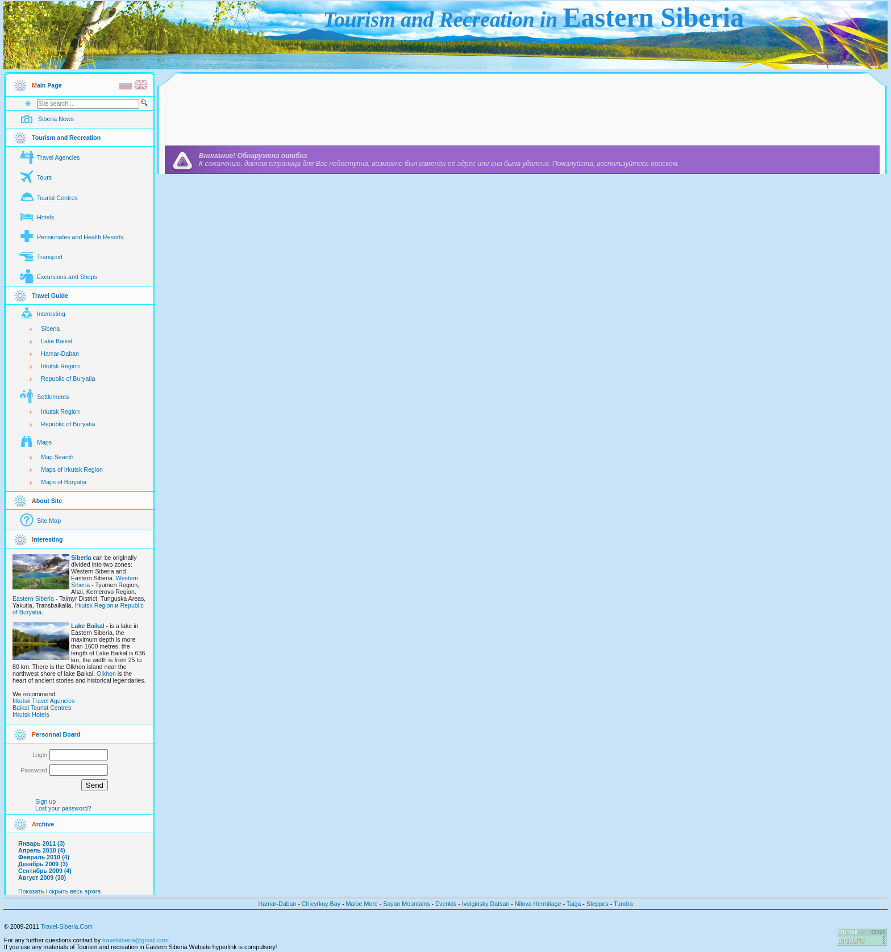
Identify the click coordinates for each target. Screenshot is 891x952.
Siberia (50, 328)
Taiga (574, 903)
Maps (44, 442)
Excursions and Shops (67, 276)
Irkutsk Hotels (31, 714)
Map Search (57, 457)
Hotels (45, 217)
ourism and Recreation (66, 137)
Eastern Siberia (33, 598)
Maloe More (361, 903)
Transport (50, 256)
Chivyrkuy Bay (322, 903)
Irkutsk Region (60, 366)
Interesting (51, 313)
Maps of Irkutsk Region (72, 469)
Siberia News (56, 118)
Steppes (597, 903)
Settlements (53, 396)
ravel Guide (50, 295)
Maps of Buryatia (63, 482)
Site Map (49, 520)
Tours (44, 177)
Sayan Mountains (406, 903)
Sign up (45, 801)
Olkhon (106, 673)
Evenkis (445, 903)
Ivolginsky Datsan (486, 903)
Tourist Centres (57, 197)
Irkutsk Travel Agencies (44, 700)
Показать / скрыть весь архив (59, 891)
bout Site (47, 500)
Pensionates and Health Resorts (80, 237)
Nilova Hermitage (538, 903)
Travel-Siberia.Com (67, 926)
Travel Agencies (58, 157)
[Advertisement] (522, 112)
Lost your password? (63, 808)
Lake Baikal (56, 341)
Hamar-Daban (60, 353)
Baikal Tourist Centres (42, 707)
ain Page (47, 85)
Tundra (623, 903)
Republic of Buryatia (68, 378)
